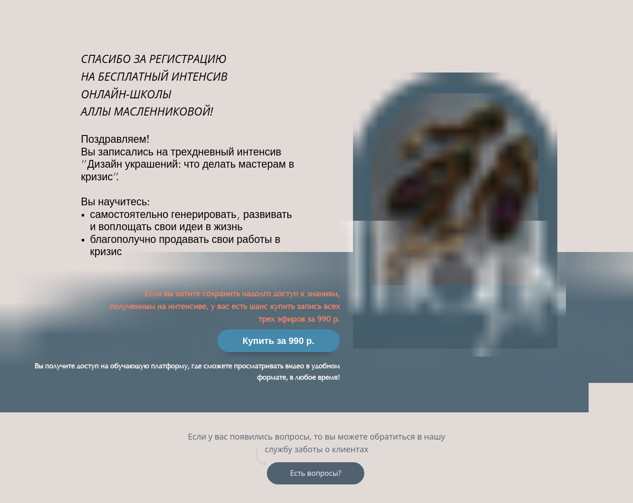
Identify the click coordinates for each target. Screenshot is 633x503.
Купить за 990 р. (278, 341)
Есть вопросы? (315, 473)
